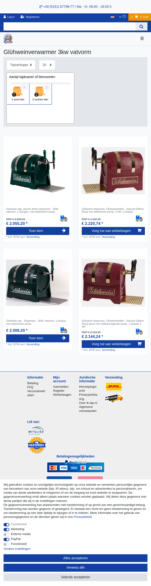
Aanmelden (61, 386)
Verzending (32, 236)
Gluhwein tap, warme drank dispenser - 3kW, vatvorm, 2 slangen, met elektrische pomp (32, 210)
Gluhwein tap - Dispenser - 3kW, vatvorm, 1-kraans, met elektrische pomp (36, 322)
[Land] (112, 17)
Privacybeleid (82, 517)
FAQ (30, 387)
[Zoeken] (141, 26)
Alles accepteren (75, 558)
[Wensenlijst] (122, 17)
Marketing (17, 529)
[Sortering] (21, 65)
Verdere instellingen (17, 549)
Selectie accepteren (75, 577)
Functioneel (19, 524)
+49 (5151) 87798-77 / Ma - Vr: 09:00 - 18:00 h (75, 6)
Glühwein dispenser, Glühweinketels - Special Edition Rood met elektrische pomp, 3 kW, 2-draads (113, 210)
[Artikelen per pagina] (47, 65)
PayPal (16, 539)
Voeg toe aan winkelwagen (116, 231)
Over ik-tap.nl (88, 403)
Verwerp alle (75, 567)
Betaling (32, 383)
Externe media (21, 534)
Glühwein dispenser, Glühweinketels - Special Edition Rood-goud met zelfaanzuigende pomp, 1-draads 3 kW (113, 323)
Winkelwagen (62, 394)
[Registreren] (30, 17)
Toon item (47, 231)
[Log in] (9, 17)
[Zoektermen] (69, 26)
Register (59, 390)
